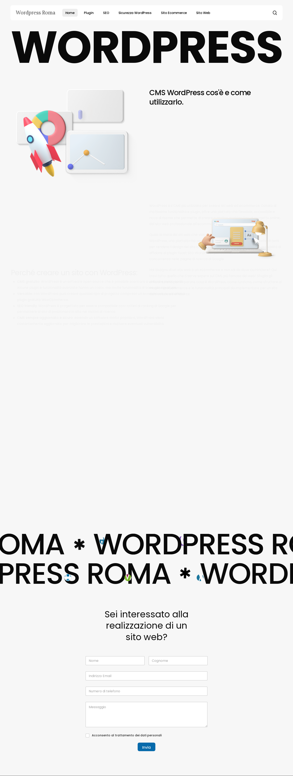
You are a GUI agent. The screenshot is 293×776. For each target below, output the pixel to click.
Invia (146, 747)
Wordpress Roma (35, 12)
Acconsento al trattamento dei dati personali (127, 735)
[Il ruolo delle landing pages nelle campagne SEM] (241, 474)
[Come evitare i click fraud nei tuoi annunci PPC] (241, 424)
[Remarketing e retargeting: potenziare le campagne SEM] (241, 373)
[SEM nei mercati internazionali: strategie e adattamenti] (241, 322)
